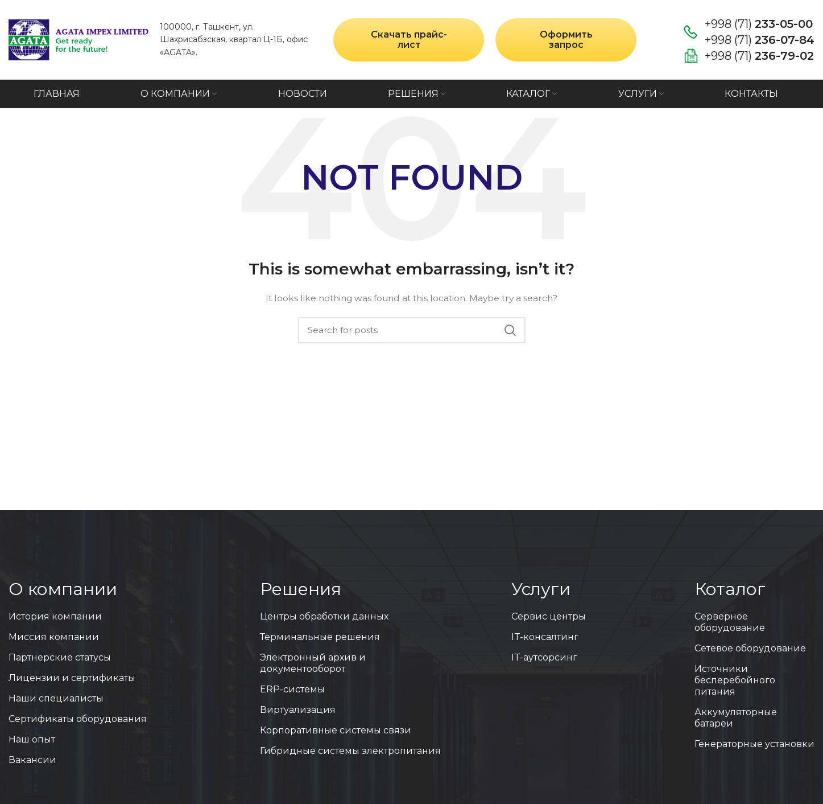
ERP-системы (292, 689)
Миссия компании (54, 636)
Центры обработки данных (324, 616)
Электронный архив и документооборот (313, 663)
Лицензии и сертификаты (72, 677)
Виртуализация (298, 709)
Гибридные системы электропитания (350, 750)
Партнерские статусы (60, 657)
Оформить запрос (566, 39)
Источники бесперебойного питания (734, 680)
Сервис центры (548, 616)
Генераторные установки (754, 744)
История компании (55, 616)
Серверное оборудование (729, 622)
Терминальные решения (320, 636)
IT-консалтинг (544, 636)
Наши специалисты (56, 698)
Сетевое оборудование (750, 648)
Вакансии (32, 759)
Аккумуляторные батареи (735, 718)
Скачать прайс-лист (409, 39)
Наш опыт (32, 739)
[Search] (412, 330)
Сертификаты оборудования (78, 718)
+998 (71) (759, 24)
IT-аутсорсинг (544, 657)
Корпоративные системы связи (335, 730)
